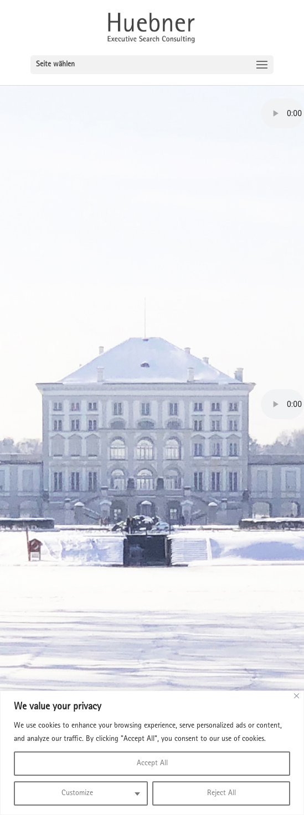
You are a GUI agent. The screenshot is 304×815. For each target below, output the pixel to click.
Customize (77, 793)
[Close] (296, 695)
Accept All (152, 763)
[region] (152, 753)
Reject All (221, 793)
